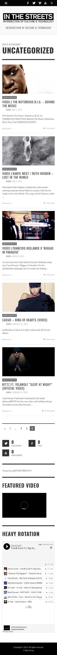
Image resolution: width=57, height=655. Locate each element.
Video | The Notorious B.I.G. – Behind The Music (28, 103)
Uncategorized (9, 97)
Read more (7, 128)
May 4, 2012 (17, 110)
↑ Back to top (28, 650)
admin (8, 110)
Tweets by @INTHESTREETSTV (17, 470)
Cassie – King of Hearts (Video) (24, 319)
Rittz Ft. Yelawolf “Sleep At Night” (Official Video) (27, 386)
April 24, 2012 (18, 256)
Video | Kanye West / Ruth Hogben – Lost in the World (28, 175)
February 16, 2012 (20, 324)
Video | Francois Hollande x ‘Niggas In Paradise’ (28, 250)
